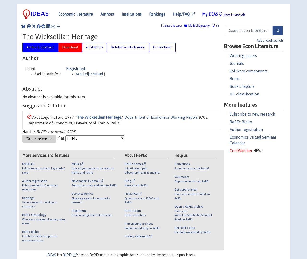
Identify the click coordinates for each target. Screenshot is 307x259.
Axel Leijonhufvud (90, 74)
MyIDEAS (223, 14)
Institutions (132, 14)
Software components (248, 71)
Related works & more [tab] (128, 47)
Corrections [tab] (162, 47)
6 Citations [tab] (94, 47)
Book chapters (242, 86)
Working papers (243, 55)
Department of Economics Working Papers (161, 117)
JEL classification (244, 94)
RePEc (70, 255)
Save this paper (173, 25)
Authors (107, 14)
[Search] (278, 30)
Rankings (157, 14)
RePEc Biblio (241, 122)
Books (235, 79)
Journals (237, 63)
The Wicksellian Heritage (99, 117)
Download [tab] (70, 47)
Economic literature (75, 14)
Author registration (246, 129)
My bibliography (197, 25)
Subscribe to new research (252, 114)
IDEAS (51, 255)
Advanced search (270, 40)
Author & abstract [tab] (40, 47)
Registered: (76, 68)
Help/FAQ (184, 14)
